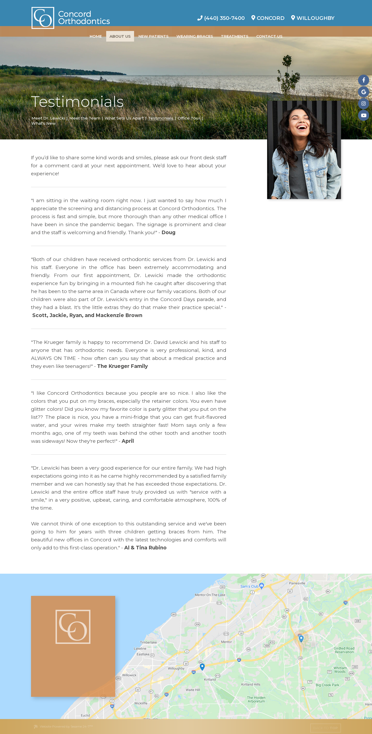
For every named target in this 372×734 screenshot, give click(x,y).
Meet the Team (84, 118)
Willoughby (313, 13)
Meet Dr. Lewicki (48, 118)
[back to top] (325, 726)
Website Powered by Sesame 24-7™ (63, 726)
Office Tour (189, 118)
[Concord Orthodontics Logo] (70, 13)
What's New (44, 123)
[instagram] (363, 103)
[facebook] (363, 80)
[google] (363, 91)
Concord (267, 13)
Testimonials (160, 118)
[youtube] (363, 115)
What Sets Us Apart (124, 118)
